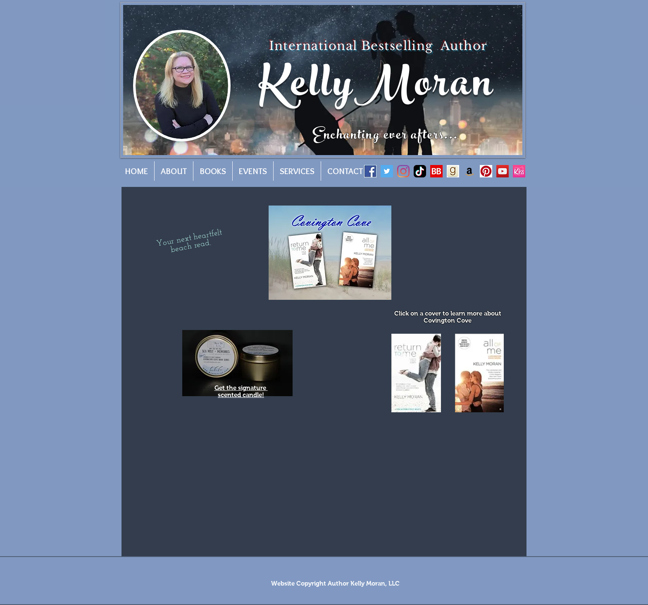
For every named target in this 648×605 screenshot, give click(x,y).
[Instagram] (403, 171)
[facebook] (370, 171)
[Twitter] (387, 171)
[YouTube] (502, 171)
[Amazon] (469, 171)
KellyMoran (377, 88)
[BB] (436, 171)
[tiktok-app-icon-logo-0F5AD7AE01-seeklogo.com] (420, 171)
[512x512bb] (519, 171)
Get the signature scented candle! (241, 391)
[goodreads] (453, 171)
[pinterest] (486, 171)
